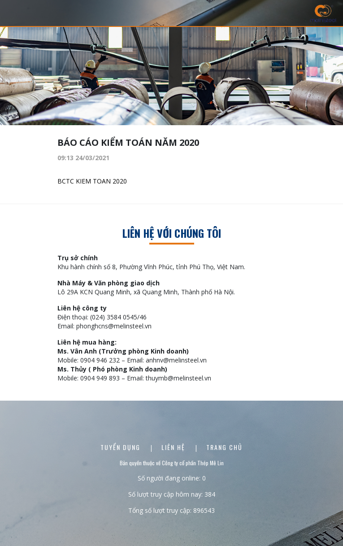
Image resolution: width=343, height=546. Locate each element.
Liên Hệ (174, 447)
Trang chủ (224, 447)
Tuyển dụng (121, 447)
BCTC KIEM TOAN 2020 (93, 181)
